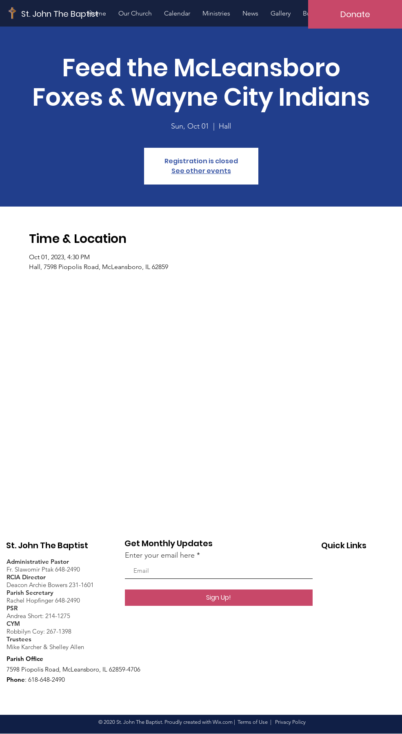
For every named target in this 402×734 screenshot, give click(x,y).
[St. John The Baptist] (60, 14)
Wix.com (223, 722)
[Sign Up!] (219, 597)
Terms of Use (253, 722)
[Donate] (355, 14)
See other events (201, 171)
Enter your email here (160, 555)
